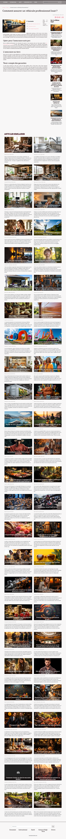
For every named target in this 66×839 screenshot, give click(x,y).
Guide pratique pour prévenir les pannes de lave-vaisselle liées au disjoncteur (47, 288)
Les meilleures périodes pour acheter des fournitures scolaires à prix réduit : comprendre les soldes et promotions (47, 398)
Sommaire (31, 21)
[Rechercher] (50, 2)
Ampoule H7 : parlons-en (56, 102)
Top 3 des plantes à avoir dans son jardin (48, 725)
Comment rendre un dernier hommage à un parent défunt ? (47, 480)
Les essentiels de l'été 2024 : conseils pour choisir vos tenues (47, 370)
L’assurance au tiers (32, 26)
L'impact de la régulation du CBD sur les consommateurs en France (48, 425)
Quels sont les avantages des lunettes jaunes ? (48, 563)
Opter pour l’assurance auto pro (34, 24)
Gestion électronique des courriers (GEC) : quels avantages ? (18, 508)
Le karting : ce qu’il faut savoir (48, 507)
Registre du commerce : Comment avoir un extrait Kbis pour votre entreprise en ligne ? (48, 699)
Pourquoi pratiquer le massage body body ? (48, 806)
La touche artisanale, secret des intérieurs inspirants (18, 150)
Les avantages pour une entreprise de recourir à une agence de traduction (18, 645)
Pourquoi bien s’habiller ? (18, 725)
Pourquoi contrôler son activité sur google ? (47, 618)
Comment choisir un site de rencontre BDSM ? (18, 778)
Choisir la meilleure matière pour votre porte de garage (48, 316)
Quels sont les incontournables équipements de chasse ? (48, 535)
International (13, 2)
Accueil (4, 7)
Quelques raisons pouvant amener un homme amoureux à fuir (47, 778)
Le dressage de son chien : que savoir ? (18, 671)
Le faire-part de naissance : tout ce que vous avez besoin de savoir (56, 84)
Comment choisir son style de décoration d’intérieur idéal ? (18, 178)
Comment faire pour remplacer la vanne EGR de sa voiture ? (18, 590)
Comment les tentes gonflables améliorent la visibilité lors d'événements (18, 342)
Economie (5, 2)
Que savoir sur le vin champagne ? (18, 751)
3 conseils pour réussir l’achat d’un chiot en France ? (18, 563)
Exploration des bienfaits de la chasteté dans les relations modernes (47, 261)
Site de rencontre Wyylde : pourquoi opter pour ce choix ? (48, 672)
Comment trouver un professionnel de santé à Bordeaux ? (56, 119)
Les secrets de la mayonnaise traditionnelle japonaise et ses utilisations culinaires (18, 317)
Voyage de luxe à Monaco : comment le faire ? (18, 425)
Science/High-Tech (28, 2)
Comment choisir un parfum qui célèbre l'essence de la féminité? (18, 233)
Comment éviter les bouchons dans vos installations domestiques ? (48, 150)
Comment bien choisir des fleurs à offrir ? (18, 534)
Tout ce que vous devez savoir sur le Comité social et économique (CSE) (47, 645)
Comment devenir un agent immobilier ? (56, 33)
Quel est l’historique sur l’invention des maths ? (18, 698)
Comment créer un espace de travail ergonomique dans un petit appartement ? (18, 206)
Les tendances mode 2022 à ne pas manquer (18, 452)
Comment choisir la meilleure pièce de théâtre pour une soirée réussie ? (47, 206)
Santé (20, 2)
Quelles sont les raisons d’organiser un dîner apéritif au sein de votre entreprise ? (18, 481)
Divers (35, 2)
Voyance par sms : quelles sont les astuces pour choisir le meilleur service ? (47, 752)
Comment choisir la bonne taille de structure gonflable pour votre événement (47, 343)
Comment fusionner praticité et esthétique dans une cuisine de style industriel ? (47, 179)
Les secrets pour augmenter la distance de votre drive (48, 233)
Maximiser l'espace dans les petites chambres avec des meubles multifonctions (18, 370)
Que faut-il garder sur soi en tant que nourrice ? (48, 452)
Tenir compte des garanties (33, 28)
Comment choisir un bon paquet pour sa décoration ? (56, 49)
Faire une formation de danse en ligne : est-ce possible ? (47, 590)
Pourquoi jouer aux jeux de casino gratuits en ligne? (56, 66)
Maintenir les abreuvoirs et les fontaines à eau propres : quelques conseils (18, 806)
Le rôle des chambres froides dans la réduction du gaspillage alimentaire (18, 397)
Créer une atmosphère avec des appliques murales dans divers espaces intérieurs (18, 262)
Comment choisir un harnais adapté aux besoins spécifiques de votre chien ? (18, 288)
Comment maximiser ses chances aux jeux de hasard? (18, 618)
